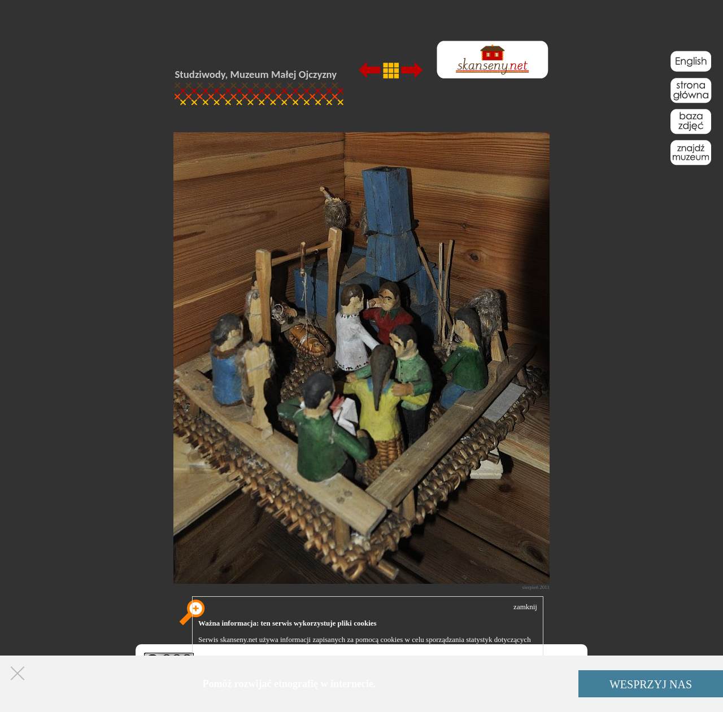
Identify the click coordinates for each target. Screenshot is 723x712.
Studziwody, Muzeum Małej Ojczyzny (256, 74)
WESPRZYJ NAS (650, 684)
